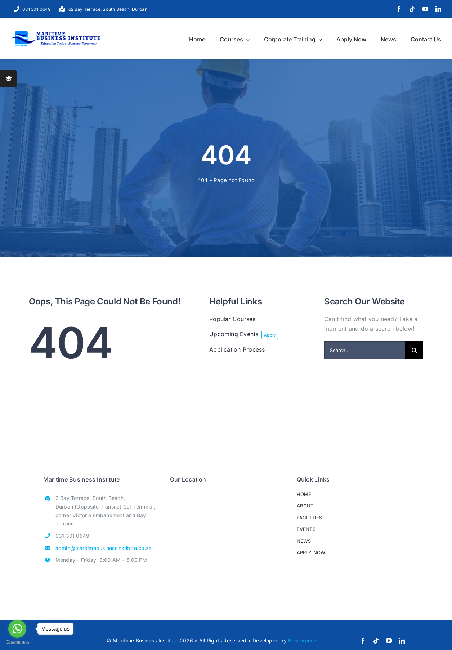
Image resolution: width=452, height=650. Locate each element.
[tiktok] (412, 9)
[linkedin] (438, 9)
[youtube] (425, 9)
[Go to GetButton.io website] (17, 642)
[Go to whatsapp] (17, 629)
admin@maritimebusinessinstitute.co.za (103, 548)
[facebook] (399, 9)
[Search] (414, 350)
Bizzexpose (302, 640)
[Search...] (364, 350)
